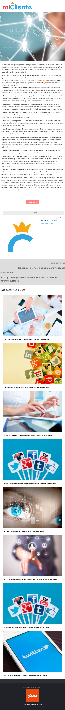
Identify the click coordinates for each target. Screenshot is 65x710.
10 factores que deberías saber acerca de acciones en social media (26, 627)
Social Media (20, 48)
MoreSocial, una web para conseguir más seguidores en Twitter (25, 675)
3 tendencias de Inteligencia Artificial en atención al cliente (24, 531)
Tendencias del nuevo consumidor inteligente (41, 267)
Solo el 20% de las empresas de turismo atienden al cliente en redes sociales (30, 483)
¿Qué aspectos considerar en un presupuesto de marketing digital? (26, 339)
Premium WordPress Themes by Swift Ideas (32, 704)
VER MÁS (55, 220)
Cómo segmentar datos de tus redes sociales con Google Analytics (26, 387)
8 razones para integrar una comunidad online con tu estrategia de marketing (30, 579)
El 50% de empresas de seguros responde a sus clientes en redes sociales (28, 435)
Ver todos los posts (47, 224)
